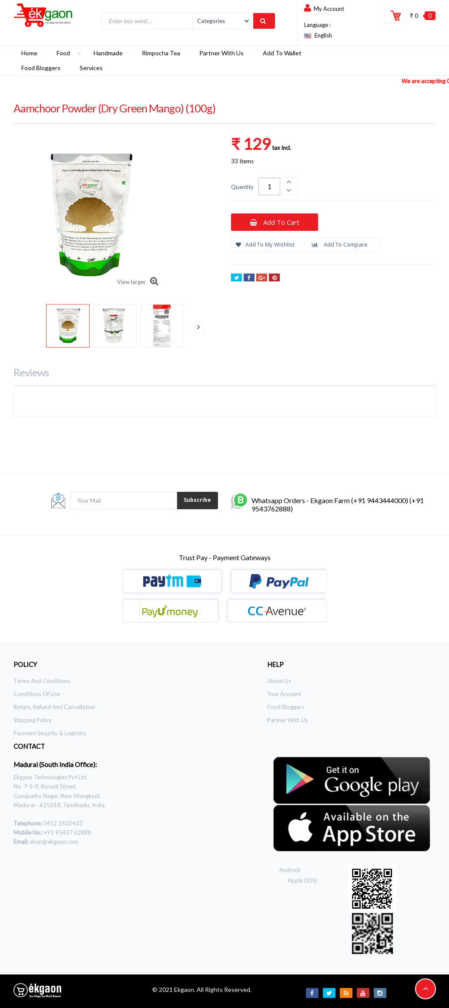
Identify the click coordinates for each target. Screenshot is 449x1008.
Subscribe (197, 500)
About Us (279, 680)
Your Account (284, 693)
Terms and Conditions (41, 680)
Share (249, 278)
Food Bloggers (285, 707)
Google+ (261, 278)
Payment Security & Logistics (49, 733)
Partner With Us (287, 720)
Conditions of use (36, 693)
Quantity (242, 186)
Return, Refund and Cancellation (54, 707)
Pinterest (274, 278)
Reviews (31, 372)
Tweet (236, 278)
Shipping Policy (32, 720)
